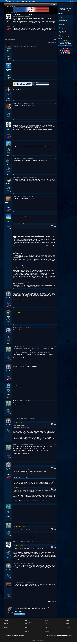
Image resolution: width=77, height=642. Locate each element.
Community (23, 1)
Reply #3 (14, 87)
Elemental (26, 623)
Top (55, 44)
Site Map (44, 640)
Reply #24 (14, 563)
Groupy (5, 630)
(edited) (34, 177)
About (46, 622)
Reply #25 (14, 582)
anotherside (8, 220)
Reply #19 (14, 444)
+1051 (8, 357)
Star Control (26, 627)
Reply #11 (14, 291)
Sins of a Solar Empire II (28, 626)
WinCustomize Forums (26, 16)
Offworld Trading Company (28, 630)
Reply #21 (14, 503)
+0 (8, 516)
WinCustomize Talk (16, 12)
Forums (46, 632)
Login (15, 6)
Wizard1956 (8, 183)
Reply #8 (14, 177)
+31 (8, 98)
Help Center (67, 622)
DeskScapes (6, 627)
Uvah (8, 164)
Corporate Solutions (7, 623)
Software (14, 1)
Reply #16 (14, 383)
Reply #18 (14, 418)
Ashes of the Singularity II (28, 622)
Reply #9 (14, 196)
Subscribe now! (65, 45)
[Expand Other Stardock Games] (59, 27)
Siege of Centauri (27, 631)
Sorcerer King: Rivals (28, 632)
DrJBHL (8, 147)
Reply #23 (14, 541)
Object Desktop (6, 622)
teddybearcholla (8, 202)
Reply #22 (14, 522)
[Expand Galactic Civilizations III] (59, 23)
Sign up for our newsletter (51, 635)
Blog (30, 1)
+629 (8, 56)
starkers (8, 20)
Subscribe (70, 635)
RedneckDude (8, 69)
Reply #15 (14, 364)
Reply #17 (14, 400)
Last (55, 42)
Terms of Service (38, 640)
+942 (8, 321)
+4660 (8, 152)
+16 (8, 226)
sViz (8, 588)
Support (33, 1)
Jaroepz (8, 109)
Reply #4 (14, 103)
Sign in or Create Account (19, 613)
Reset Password (68, 627)
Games (18, 1)
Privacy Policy (33, 640)
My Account (67, 623)
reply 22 (23, 545)
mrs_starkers (8, 297)
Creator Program (47, 630)
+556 (8, 303)
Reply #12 (14, 310)
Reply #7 (14, 158)
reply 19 (23, 487)
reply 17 (23, 422)
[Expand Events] (59, 35)
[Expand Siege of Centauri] (59, 28)
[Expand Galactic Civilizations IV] (59, 24)
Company (47, 620)
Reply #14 (14, 346)
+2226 (8, 75)
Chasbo (8, 389)
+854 (8, 207)
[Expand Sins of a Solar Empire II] (59, 31)
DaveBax (8, 50)
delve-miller (8, 93)
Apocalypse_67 (8, 510)
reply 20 (23, 526)
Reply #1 (14, 44)
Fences (5, 626)
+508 (8, 594)
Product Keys (67, 626)
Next (54, 42)
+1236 (8, 394)
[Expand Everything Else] (58, 38)
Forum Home (8, 6)
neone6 (8, 316)
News (27, 1)
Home (6, 12)
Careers (46, 626)
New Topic (53, 4)
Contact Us (47, 631)
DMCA (42, 640)
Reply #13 (14, 327)
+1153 (8, 26)
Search (12, 6)
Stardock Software (10, 12)
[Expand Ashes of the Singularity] (59, 20)
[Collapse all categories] (71, 17)
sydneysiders (8, 352)
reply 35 (22, 223)
